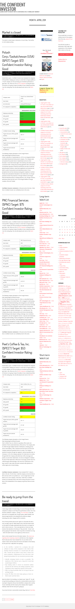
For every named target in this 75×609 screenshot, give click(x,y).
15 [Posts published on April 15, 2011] (72, 229)
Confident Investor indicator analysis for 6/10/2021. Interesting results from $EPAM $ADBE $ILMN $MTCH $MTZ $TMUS (47, 134)
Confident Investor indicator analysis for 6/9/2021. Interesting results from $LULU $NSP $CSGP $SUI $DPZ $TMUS (47, 154)
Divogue (38, 606)
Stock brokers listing (63, 267)
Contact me (61, 249)
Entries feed (62, 374)
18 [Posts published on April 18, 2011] (62, 232)
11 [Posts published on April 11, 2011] (62, 229)
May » (63, 238)
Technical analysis (63, 269)
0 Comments (10, 36)
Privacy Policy (62, 265)
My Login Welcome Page (64, 260)
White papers (62, 273)
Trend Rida (32, 590)
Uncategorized (62, 163)
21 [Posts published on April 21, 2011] (69, 232)
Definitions (62, 275)
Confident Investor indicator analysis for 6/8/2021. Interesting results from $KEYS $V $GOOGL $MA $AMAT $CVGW (47, 171)
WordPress (47, 606)
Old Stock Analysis (64, 161)
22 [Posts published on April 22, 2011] (72, 232)
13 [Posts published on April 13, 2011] (67, 229)
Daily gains (61, 152)
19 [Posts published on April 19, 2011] (64, 232)
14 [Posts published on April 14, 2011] (69, 229)
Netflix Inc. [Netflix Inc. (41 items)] (66, 344)
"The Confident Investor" (47, 52)
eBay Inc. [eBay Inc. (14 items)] (60, 323)
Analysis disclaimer (63, 247)
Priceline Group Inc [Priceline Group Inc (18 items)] (63, 349)
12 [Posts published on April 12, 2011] (64, 229)
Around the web (63, 128)
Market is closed (11, 32)
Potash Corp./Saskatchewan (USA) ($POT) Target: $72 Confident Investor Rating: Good (18, 60)
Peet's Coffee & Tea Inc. (20, 361)
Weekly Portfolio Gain (65, 148)
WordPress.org (62, 378)
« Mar (59, 238)
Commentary (30, 504)
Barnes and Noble (48, 77)
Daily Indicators (63, 137)
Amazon (41, 77)
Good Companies (21, 83)
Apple (43, 79)
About (60, 245)
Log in (60, 372)
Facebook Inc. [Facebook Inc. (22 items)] (62, 327)
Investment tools (64, 139)
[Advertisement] (64, 91)
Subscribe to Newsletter (62, 60)
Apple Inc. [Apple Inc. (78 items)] (64, 302)
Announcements (64, 132)
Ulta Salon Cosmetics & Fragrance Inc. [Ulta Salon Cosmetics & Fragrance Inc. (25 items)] (64, 361)
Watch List (61, 271)
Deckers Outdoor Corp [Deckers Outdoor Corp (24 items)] (65, 321)
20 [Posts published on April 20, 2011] (67, 232)
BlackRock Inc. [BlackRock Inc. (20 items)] (64, 306)
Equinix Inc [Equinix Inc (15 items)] (66, 323)
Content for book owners (66, 134)
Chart (46, 203)
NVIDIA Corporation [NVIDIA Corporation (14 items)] (62, 346)
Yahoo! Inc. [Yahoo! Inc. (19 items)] (64, 365)
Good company (30, 72)
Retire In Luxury (44, 91)
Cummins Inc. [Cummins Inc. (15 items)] (65, 319)
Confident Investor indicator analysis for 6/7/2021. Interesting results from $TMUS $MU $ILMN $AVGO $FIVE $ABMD (47, 187)
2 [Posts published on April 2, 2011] (74, 224)
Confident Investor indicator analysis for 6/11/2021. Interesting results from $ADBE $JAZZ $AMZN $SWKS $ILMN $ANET (47, 114)
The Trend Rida (24, 512)
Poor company (62, 158)
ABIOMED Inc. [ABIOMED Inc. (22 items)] (63, 286)
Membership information (64, 258)
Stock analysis (30, 35)
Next (12, 599)
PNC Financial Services (20, 217)
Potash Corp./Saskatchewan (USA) (23, 73)
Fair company (30, 359)
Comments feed (62, 376)
